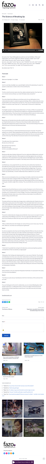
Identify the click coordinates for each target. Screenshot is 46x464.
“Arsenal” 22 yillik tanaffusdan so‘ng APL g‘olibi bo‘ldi (21, 392)
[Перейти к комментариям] (44, 459)
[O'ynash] (3, 50)
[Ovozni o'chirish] (39, 50)
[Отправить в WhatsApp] (9, 302)
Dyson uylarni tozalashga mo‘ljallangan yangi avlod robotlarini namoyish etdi (11, 357)
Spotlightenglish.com (7, 295)
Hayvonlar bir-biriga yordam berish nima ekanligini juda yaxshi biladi (33, 429)
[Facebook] (4, 453)
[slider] (21, 50)
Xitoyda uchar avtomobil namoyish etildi (31, 409)
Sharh (3, 321)
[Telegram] (13, 453)
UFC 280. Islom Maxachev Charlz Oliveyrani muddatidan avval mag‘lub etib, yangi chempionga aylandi (12, 411)
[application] (23, 51)
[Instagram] (6, 453)
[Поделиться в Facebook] (3, 302)
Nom (3, 315)
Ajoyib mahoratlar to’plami (8, 376)
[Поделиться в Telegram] (5, 302)
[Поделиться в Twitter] (7, 302)
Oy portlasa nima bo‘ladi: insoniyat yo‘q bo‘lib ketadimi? (21, 385)
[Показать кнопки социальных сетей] (33, 5)
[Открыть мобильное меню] (43, 5)
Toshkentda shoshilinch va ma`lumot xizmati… (10, 428)
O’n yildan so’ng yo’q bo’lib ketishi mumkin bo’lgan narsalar (22, 390)
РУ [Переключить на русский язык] (29, 5)
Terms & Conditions (8, 450)
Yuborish (6, 335)
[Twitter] (9, 453)
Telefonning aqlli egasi (14, 387)
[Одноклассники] (11, 453)
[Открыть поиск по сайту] (39, 5)
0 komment (22, 19)
